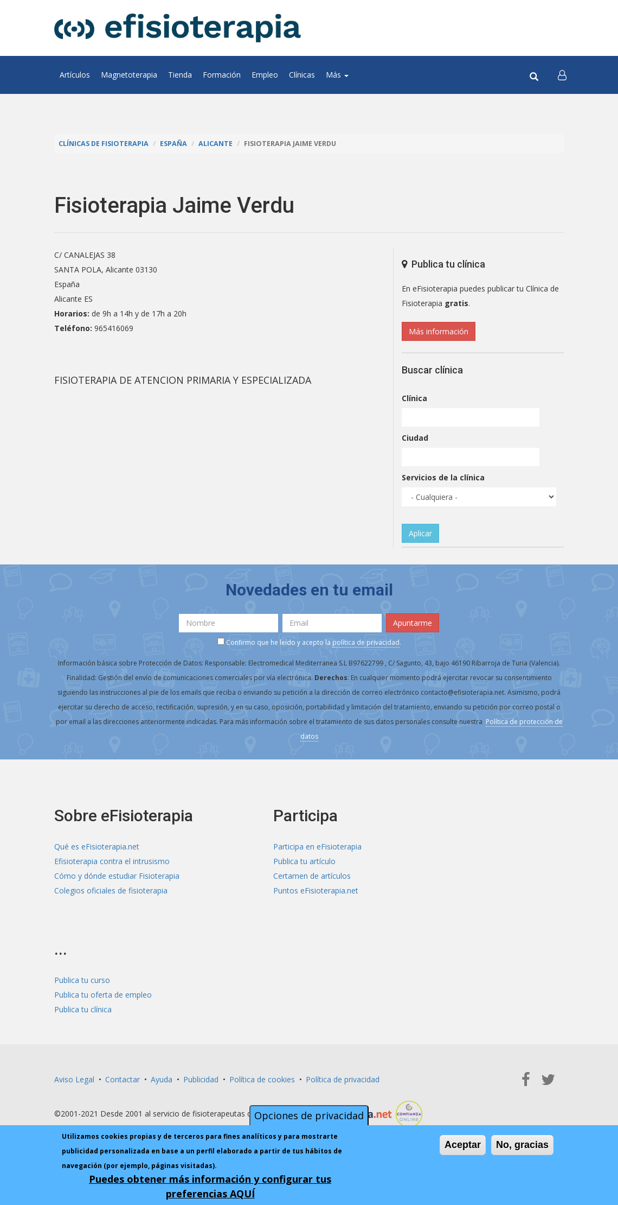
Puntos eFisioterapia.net (315, 890)
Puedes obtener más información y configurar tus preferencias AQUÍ (210, 1186)
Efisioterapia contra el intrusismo (112, 861)
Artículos (75, 74)
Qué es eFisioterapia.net (96, 846)
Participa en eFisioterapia (317, 846)
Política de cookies (262, 1079)
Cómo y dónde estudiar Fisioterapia (116, 876)
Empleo (265, 74)
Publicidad (200, 1079)
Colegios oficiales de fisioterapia (111, 890)
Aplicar (420, 533)
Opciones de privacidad (309, 1115)
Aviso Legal (74, 1079)
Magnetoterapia (129, 74)
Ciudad (415, 438)
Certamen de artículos (312, 876)
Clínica (414, 398)
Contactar (122, 1079)
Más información (438, 331)
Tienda (180, 74)
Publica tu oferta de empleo (103, 995)
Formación (222, 74)
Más (337, 74)
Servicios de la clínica (443, 477)
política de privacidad (366, 642)
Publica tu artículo (304, 861)
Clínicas (302, 74)
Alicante (215, 143)
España (173, 143)
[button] (562, 75)
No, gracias (522, 1144)
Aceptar (463, 1144)
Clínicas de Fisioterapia (104, 143)
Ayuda (161, 1079)
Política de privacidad (342, 1079)
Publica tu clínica (83, 1009)
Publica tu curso (82, 980)
